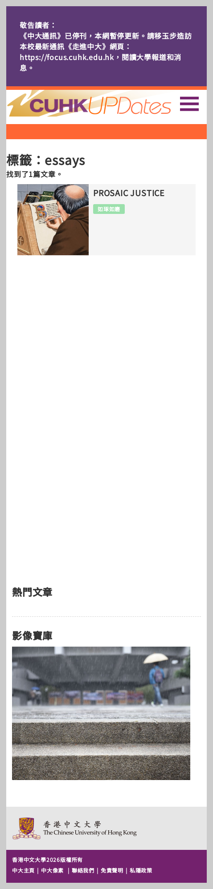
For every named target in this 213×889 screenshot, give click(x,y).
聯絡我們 (83, 870)
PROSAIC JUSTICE (129, 193)
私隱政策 (141, 870)
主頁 (105, 103)
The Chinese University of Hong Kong (75, 828)
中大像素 (52, 870)
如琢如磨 (109, 209)
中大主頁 (23, 870)
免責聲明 (112, 870)
